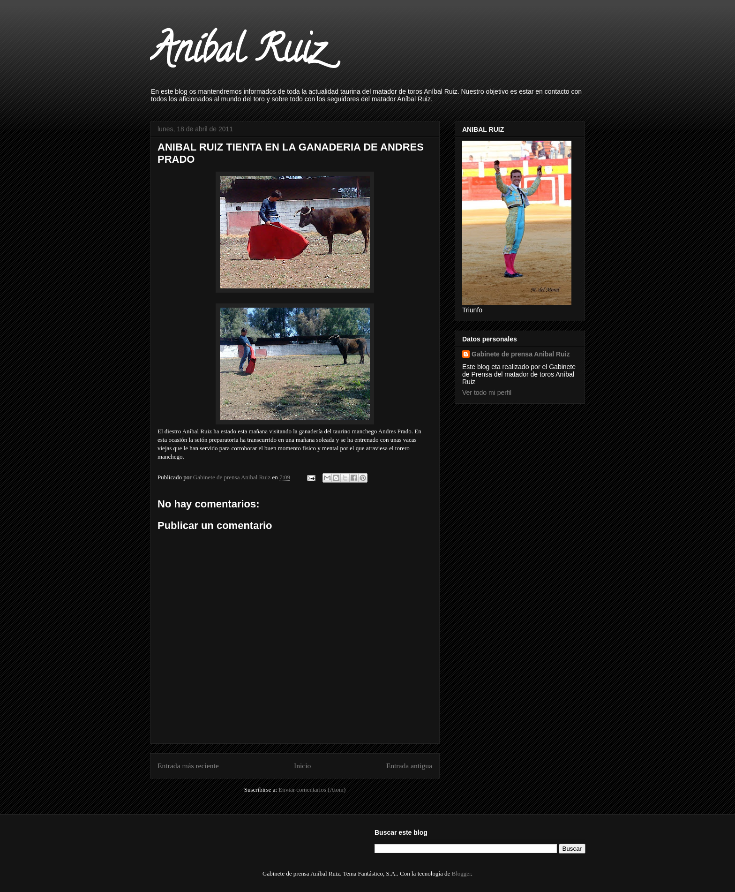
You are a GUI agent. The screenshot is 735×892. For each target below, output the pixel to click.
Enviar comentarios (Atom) (311, 789)
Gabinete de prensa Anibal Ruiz (521, 354)
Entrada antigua (409, 766)
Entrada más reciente (188, 766)
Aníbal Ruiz (237, 53)
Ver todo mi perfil (486, 392)
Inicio (302, 766)
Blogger (461, 873)
